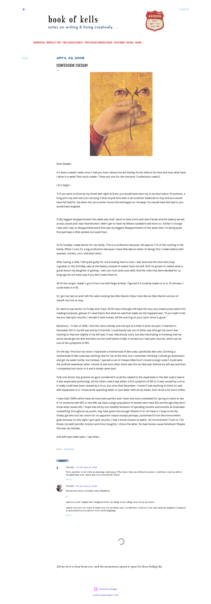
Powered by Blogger (105, 589)
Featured (119, 42)
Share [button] (25, 58)
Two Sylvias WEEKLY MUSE (98, 42)
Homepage (39, 42)
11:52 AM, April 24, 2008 (86, 486)
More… (139, 42)
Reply (69, 479)
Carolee (70, 486)
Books (130, 42)
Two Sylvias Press (72, 42)
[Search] (184, 9)
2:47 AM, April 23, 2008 (86, 467)
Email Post (69, 449)
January (70, 467)
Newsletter (53, 42)
